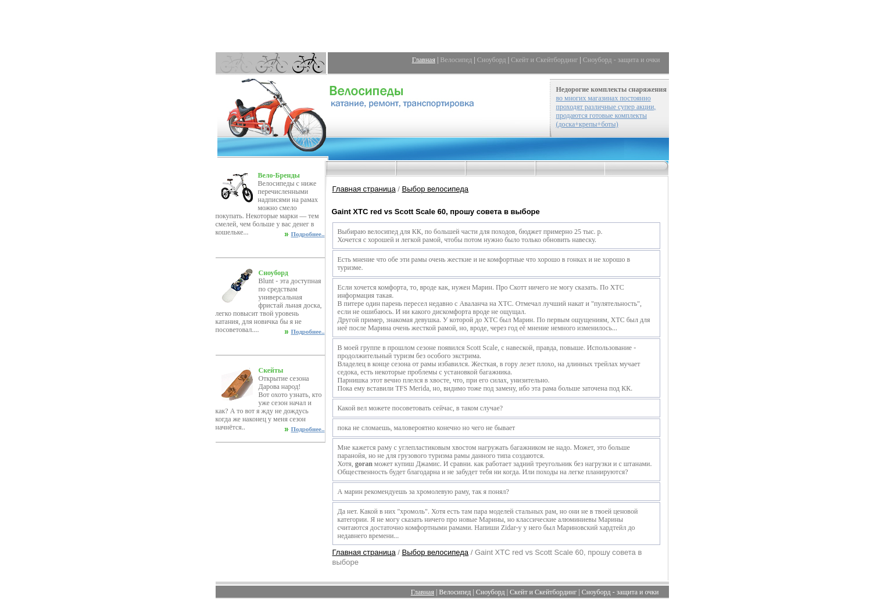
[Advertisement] (442, 26)
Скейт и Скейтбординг (544, 60)
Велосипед (456, 60)
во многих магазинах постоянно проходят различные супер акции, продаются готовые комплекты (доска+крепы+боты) (606, 111)
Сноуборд (491, 60)
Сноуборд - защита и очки (621, 60)
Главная (423, 60)
